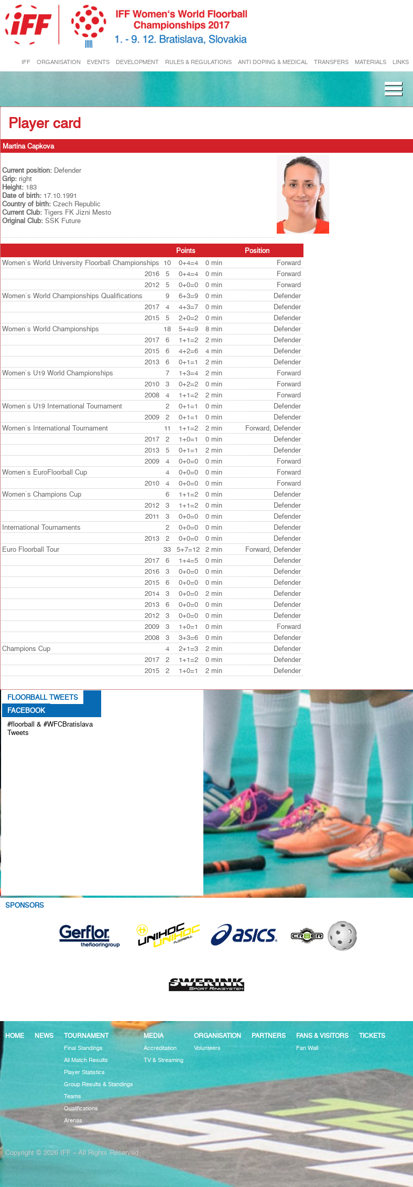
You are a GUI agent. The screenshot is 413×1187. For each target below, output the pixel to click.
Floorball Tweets (42, 697)
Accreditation (160, 1048)
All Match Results (86, 1060)
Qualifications (81, 1108)
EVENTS (98, 62)
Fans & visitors (322, 1035)
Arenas (73, 1120)
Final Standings (83, 1048)
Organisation (217, 1035)
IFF (25, 62)
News (44, 1035)
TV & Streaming (163, 1060)
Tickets (372, 1035)
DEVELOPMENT (137, 62)
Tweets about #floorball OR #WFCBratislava (45, 749)
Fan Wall (307, 1048)
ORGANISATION (59, 62)
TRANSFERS (331, 62)
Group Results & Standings (98, 1084)
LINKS (401, 62)
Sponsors (24, 905)
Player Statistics (84, 1072)
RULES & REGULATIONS (198, 62)
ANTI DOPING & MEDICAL (273, 62)
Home (14, 1035)
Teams (72, 1096)
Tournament (86, 1035)
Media (154, 1035)
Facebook (26, 710)
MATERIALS (370, 62)
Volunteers (207, 1048)
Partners (269, 1035)
